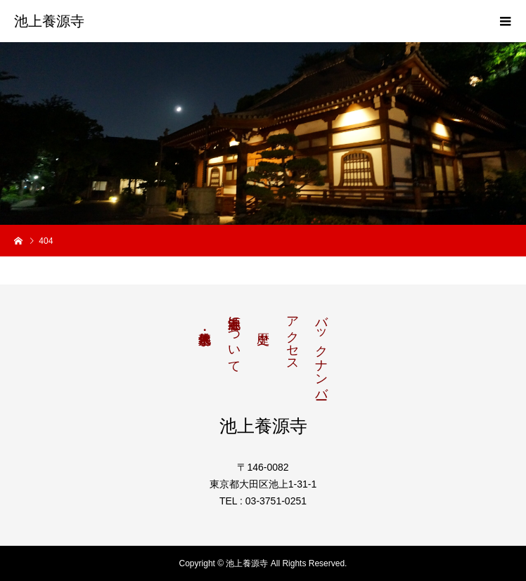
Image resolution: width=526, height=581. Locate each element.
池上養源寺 (49, 21)
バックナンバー (321, 350)
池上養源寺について (234, 337)
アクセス (293, 336)
